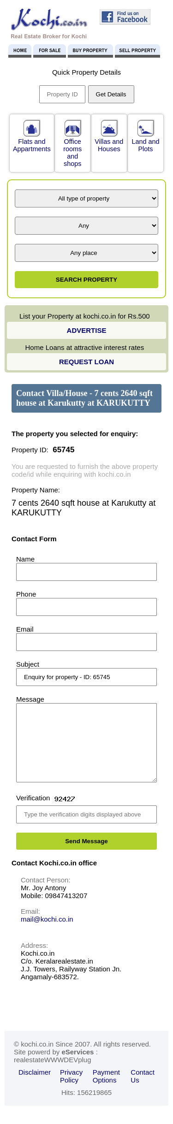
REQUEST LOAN (86, 362)
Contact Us (143, 1090)
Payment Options (106, 1090)
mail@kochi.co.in (47, 933)
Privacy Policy (71, 1090)
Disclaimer (34, 1086)
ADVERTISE (87, 330)
